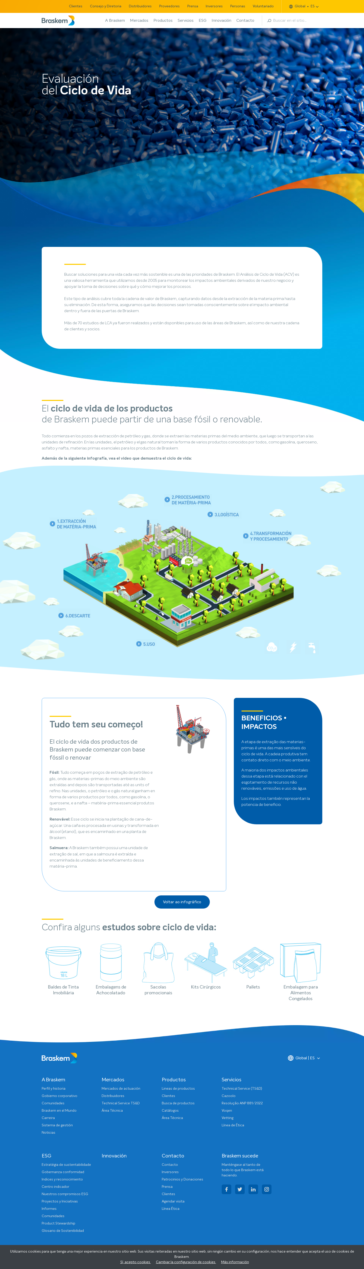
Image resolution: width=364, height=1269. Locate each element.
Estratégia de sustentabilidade (66, 1165)
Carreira (48, 1118)
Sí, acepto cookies (135, 1262)
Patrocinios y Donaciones (182, 1179)
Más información (235, 1262)
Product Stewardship (58, 1223)
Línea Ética (170, 1209)
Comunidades (53, 1103)
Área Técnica (112, 1110)
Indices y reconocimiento (62, 1179)
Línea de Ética (233, 1125)
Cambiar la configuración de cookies (186, 1262)
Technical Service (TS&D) (242, 1088)
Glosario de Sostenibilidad (63, 1231)
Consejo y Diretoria (105, 6)
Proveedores (169, 6)
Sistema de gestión (57, 1125)
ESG (203, 20)
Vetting (227, 1118)
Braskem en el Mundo (59, 1110)
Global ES (302, 6)
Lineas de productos (178, 1088)
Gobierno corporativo (59, 1096)
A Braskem (115, 20)
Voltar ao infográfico (182, 902)
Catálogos (170, 1110)
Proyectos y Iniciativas (60, 1201)
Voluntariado (263, 6)
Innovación (221, 20)
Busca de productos (178, 1103)
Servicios (186, 20)
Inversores (214, 6)
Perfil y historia (53, 1088)
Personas (237, 6)
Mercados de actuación (121, 1088)
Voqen (227, 1110)
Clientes (75, 6)
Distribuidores (140, 6)
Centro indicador (55, 1187)
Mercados (139, 20)
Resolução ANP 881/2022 (242, 1103)
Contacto (245, 20)
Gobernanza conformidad (63, 1172)
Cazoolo (229, 1096)
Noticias (48, 1132)
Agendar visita (173, 1201)
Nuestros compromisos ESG (65, 1194)
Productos (163, 20)
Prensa (192, 6)
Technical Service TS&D (121, 1103)
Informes (49, 1209)
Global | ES (301, 1058)
